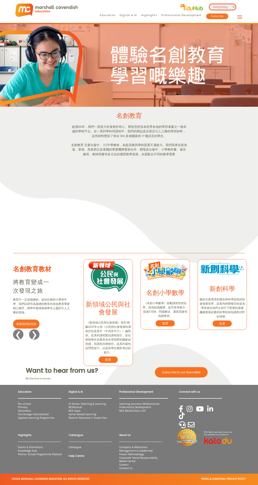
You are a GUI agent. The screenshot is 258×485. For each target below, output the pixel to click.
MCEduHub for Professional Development (139, 405)
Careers (124, 464)
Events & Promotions (30, 447)
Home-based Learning (82, 414)
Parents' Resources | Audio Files (88, 417)
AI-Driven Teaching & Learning (87, 403)
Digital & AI (128, 15)
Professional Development (181, 15)
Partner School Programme (34, 454)
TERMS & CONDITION (213, 479)
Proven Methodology (131, 454)
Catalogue (75, 447)
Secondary (24, 410)
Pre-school (24, 403)
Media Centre (127, 461)
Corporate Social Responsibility (138, 457)
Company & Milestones (133, 447)
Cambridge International (33, 414)
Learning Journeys (130, 403)
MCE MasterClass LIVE (132, 410)
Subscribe (217, 16)
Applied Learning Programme (37, 417)
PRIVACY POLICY (236, 479)
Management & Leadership (136, 450)
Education (108, 15)
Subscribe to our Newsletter (181, 372)
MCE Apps (75, 410)
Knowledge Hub (27, 450)
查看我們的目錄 (26, 324)
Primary (23, 407)
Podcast (57, 454)
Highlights (149, 15)
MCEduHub (75, 407)
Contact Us (126, 468)
